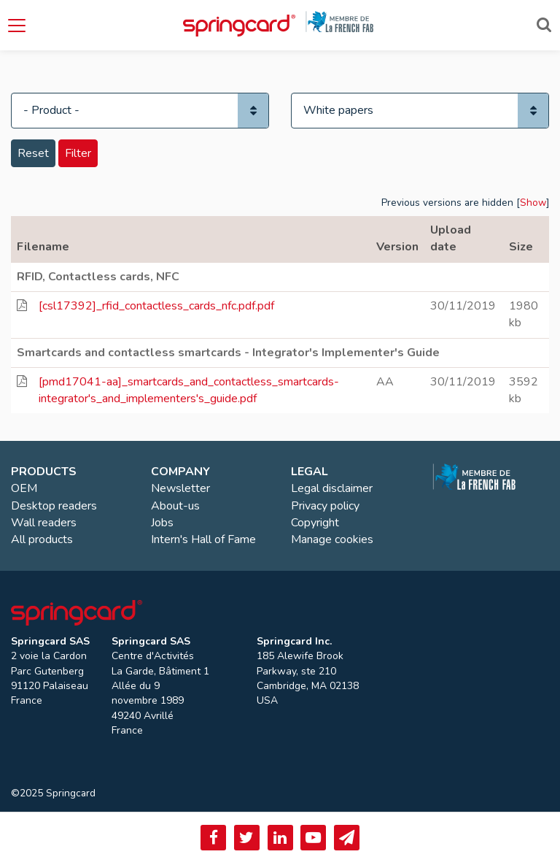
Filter (78, 153)
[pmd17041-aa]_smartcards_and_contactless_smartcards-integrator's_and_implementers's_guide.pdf (189, 390)
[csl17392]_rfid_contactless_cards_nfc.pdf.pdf (156, 306)
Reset (33, 153)
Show (533, 202)
